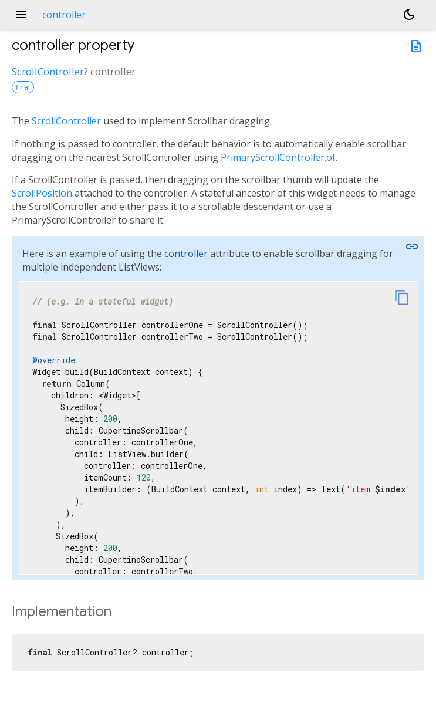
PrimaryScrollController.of (278, 157)
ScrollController (48, 71)
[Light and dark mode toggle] (409, 14)
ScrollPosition (42, 193)
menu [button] (21, 15)
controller (186, 253)
